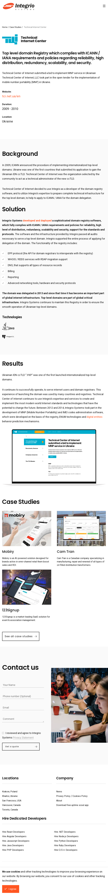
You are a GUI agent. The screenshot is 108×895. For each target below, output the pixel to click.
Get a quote (12, 746)
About (59, 800)
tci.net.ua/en (11, 96)
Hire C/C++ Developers (65, 850)
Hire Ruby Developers (65, 845)
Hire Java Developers (13, 845)
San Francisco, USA (11, 800)
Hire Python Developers (66, 841)
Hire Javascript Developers (15, 841)
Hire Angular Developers (14, 836)
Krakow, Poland (9, 791)
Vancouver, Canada (11, 805)
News (59, 791)
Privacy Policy (63, 796)
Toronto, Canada (10, 809)
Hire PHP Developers (13, 850)
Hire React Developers (13, 832)
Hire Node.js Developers (66, 836)
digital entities (94, 416)
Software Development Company (18, 6)
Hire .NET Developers (65, 832)
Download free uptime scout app (72, 805)
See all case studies (19, 636)
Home (5, 27)
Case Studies (15, 27)
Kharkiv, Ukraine (10, 796)
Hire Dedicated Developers (24, 818)
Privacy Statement (23, 737)
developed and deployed (37, 220)
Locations (10, 778)
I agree (12, 889)
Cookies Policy (80, 796)
